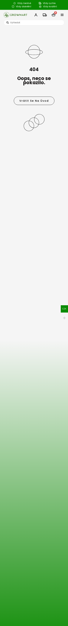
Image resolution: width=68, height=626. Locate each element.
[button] (62, 15)
